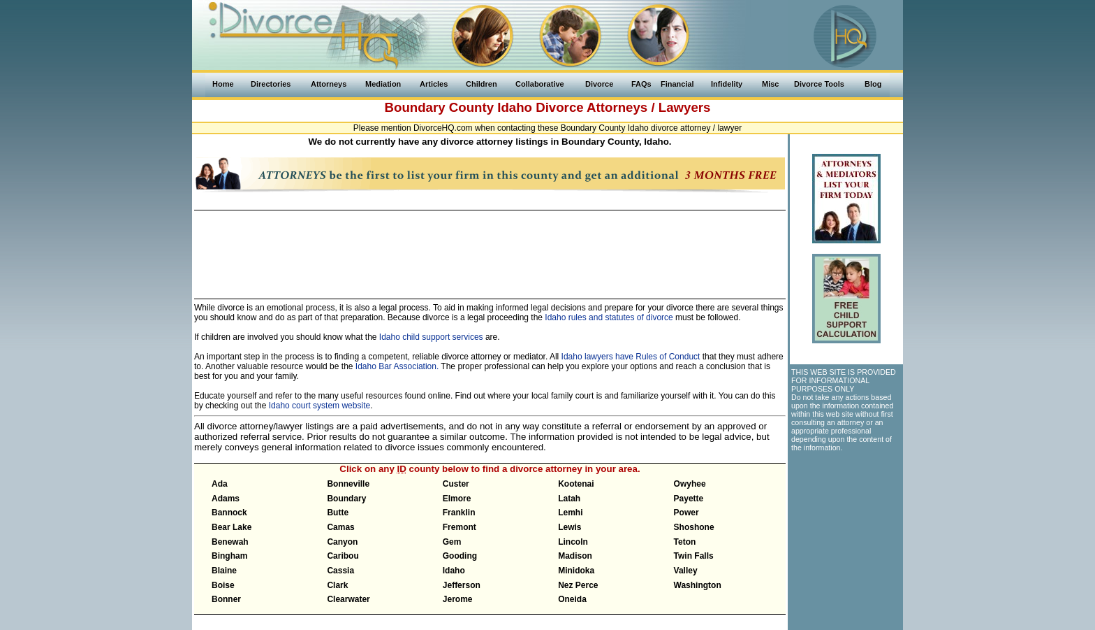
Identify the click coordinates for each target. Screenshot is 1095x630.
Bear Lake (231, 527)
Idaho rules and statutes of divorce (609, 317)
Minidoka (576, 570)
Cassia (340, 570)
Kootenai (576, 484)
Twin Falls (694, 556)
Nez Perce (578, 585)
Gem (452, 542)
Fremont (459, 527)
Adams (226, 498)
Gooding (460, 556)
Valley (686, 570)
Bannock (229, 512)
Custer (456, 484)
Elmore (457, 498)
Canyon (342, 542)
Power (686, 512)
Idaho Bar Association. (397, 366)
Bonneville (348, 484)
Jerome (458, 599)
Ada (220, 484)
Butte (337, 512)
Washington (697, 585)
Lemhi (570, 512)
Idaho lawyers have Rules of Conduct (630, 356)
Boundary (346, 498)
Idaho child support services (431, 337)
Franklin (459, 512)
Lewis (569, 527)
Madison (575, 556)
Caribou (342, 556)
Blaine (224, 570)
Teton (685, 542)
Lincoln (573, 542)
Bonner (226, 599)
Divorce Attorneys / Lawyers (623, 107)
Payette (689, 498)
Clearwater (348, 599)
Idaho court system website (319, 405)
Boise (223, 585)
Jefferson (461, 585)
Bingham (229, 556)
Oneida (572, 599)
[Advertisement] (489, 248)
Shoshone (694, 527)
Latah (569, 498)
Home (223, 84)
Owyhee (690, 484)
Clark (337, 585)
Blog (873, 84)
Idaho (514, 107)
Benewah (230, 542)
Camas (340, 527)
